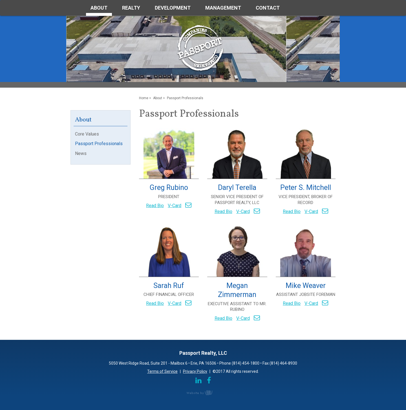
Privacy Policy (195, 371)
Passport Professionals (99, 143)
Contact (268, 8)
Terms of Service (162, 371)
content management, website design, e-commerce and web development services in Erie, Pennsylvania (203, 392)
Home (143, 98)
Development (173, 8)
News (81, 153)
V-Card (174, 205)
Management (223, 8)
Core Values (87, 134)
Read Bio (155, 205)
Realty (131, 8)
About (99, 8)
